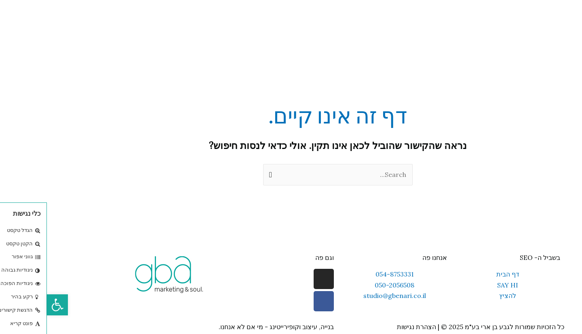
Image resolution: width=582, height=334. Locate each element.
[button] (10, 304)
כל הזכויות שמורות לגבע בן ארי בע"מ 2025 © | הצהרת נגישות (433, 327)
